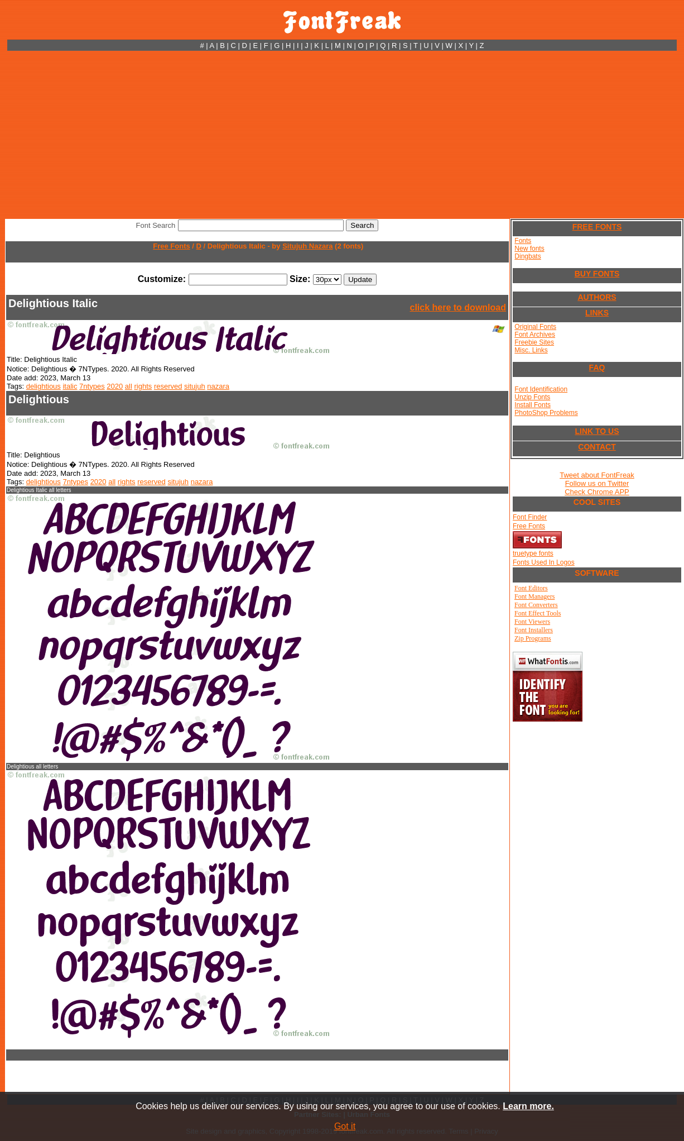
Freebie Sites (534, 342)
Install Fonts (532, 405)
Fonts (522, 241)
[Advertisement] (342, 134)
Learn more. (528, 1106)
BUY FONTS (597, 273)
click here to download (458, 307)
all (128, 386)
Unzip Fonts (532, 397)
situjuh (194, 386)
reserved (168, 386)
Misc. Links (530, 350)
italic (69, 386)
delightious (43, 386)
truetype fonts (533, 553)
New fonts (529, 248)
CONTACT (596, 446)
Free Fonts (171, 246)
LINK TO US (597, 431)
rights (143, 386)
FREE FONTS (597, 226)
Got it (344, 1126)
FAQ (597, 367)
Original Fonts (535, 327)
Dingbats (527, 256)
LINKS (597, 312)
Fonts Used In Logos (544, 562)
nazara (218, 386)
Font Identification (540, 389)
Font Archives (534, 334)
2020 (115, 386)
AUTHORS (596, 297)
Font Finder (530, 517)
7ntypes (92, 386)
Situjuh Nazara (307, 246)
